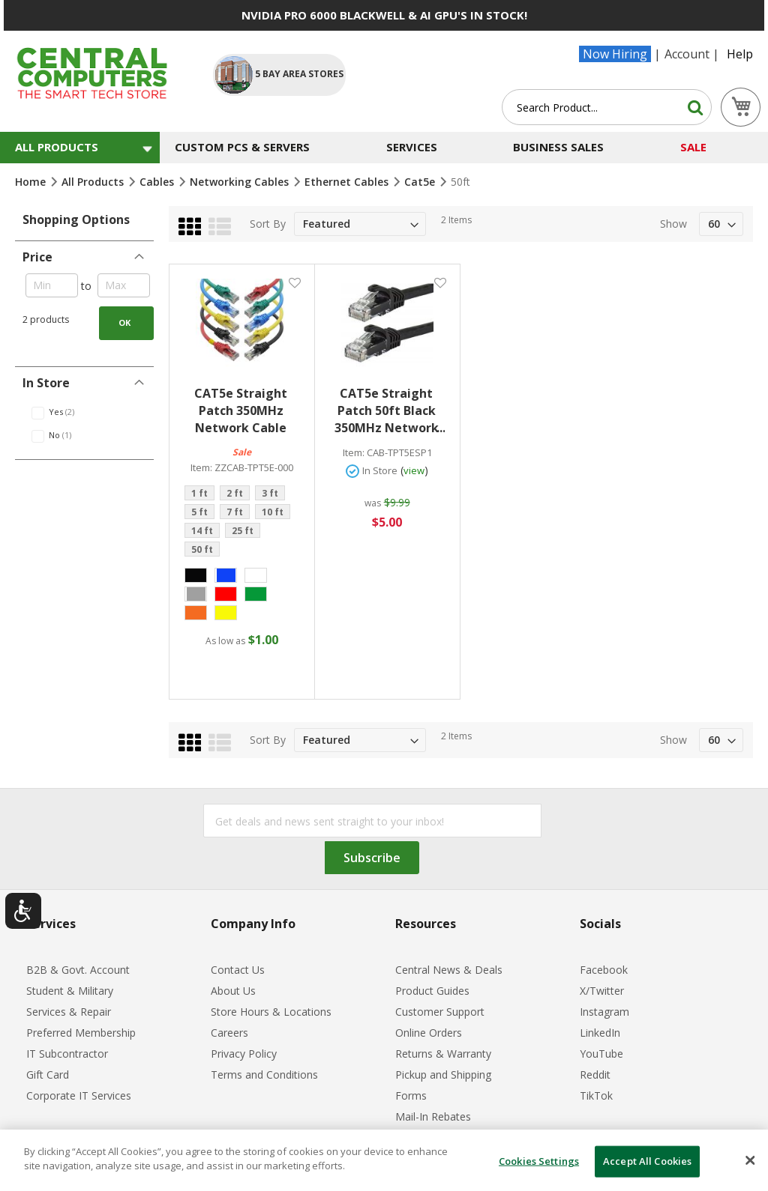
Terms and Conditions (264, 1074)
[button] (294, 282)
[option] (195, 575)
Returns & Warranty (443, 1053)
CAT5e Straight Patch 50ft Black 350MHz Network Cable (389, 411)
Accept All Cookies (647, 1161)
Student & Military (69, 991)
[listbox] (241, 522)
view (414, 470)
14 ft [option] (202, 530)
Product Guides (432, 991)
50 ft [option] (202, 549)
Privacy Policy (244, 1053)
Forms (411, 1095)
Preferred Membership (81, 1032)
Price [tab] (37, 257)
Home (32, 182)
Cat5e (421, 182)
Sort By (268, 223)
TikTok (596, 1095)
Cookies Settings (539, 1161)
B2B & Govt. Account (78, 970)
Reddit (595, 1074)
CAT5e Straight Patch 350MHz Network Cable (240, 410)
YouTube (601, 1053)
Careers (229, 1032)
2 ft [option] (234, 493)
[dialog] (384, 1160)
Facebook (604, 970)
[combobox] (607, 107)
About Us (233, 991)
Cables (158, 182)
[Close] (750, 1160)
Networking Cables (241, 182)
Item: (201, 468)
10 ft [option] (273, 512)
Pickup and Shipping (443, 1074)
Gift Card (47, 1074)
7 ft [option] (234, 512)
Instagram (604, 1011)
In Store (380, 470)
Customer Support (439, 1011)
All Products (94, 182)
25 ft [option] (243, 530)
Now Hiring (615, 54)
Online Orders (428, 1032)
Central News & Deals (448, 970)
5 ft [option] (199, 512)
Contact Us (238, 970)
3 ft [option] (270, 493)
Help (740, 54)
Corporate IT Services (78, 1095)
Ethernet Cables (348, 182)
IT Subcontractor (67, 1053)
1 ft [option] (199, 493)
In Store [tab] (46, 383)
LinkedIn (600, 1032)
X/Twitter (602, 991)
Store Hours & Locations (271, 1011)
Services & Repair (68, 1011)
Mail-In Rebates (433, 1116)
